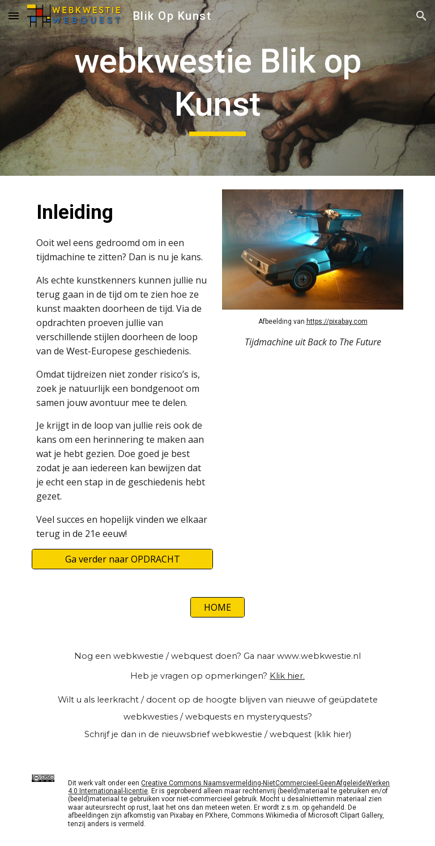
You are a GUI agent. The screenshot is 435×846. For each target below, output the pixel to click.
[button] (13, 15)
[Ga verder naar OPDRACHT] (122, 559)
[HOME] (217, 607)
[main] (217, 87)
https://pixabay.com (337, 321)
